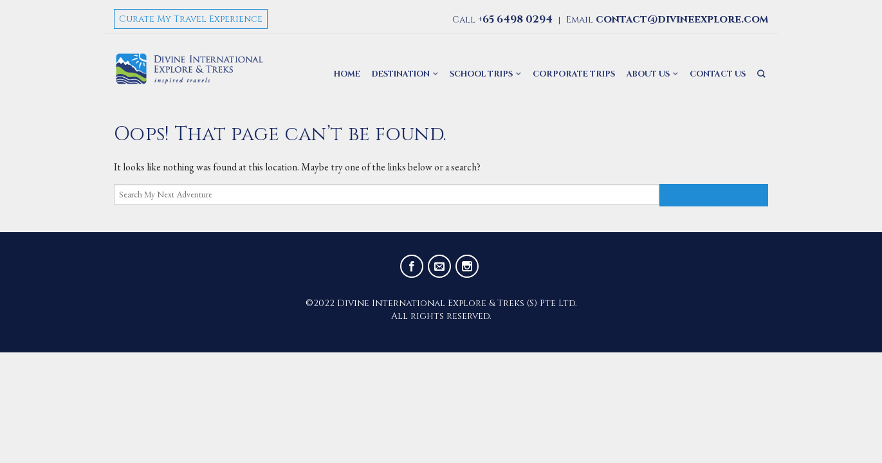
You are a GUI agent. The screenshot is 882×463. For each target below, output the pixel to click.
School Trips (481, 74)
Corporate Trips (574, 74)
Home (347, 74)
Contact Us (718, 74)
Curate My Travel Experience (190, 19)
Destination (401, 74)
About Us (648, 74)
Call (502, 20)
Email (667, 20)
